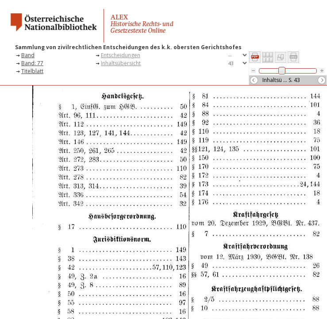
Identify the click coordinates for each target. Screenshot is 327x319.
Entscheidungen (120, 55)
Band (28, 55)
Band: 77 (32, 63)
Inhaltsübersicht (121, 63)
